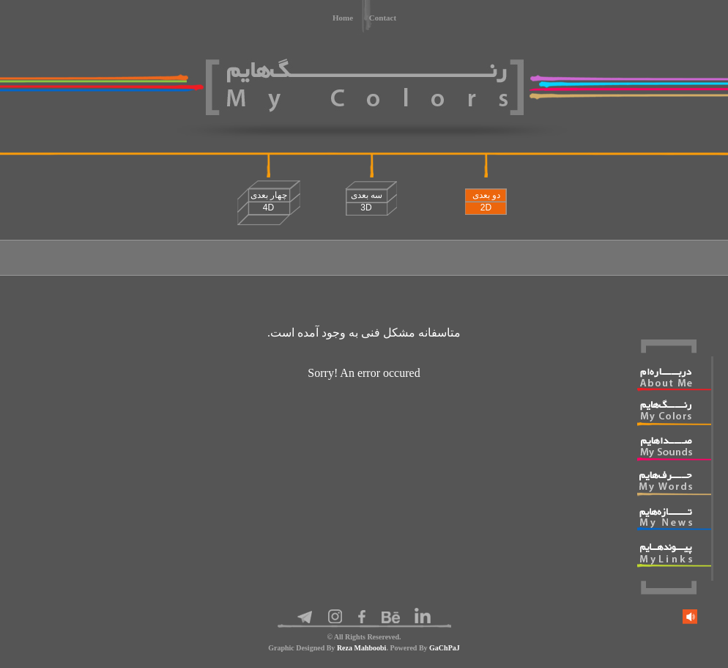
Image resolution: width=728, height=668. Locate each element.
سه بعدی (366, 201)
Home (343, 17)
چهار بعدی (268, 201)
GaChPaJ (444, 648)
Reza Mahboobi (362, 648)
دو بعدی (486, 201)
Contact (382, 17)
